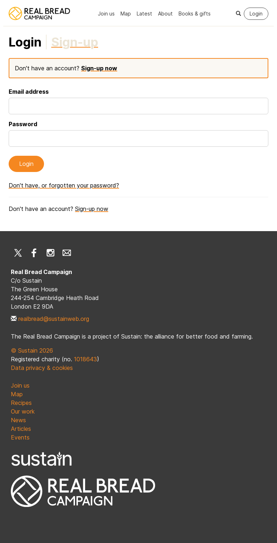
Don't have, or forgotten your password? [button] (64, 185)
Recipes (21, 402)
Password (23, 124)
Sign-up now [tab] (99, 68)
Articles (21, 428)
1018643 (85, 359)
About (165, 13)
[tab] (74, 42)
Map (125, 13)
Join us (106, 13)
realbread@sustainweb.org (53, 318)
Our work (23, 411)
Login (256, 13)
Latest (144, 13)
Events (20, 437)
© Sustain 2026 (32, 350)
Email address (29, 91)
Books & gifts (195, 13)
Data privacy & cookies (42, 367)
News (18, 420)
